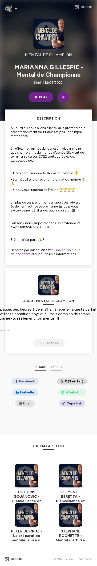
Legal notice (84, 559)
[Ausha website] (83, 7)
